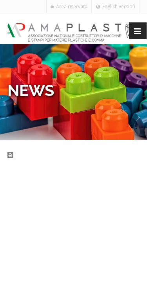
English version (115, 6)
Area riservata (69, 6)
